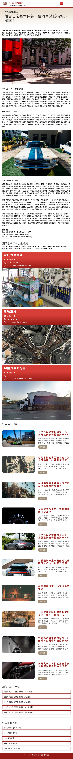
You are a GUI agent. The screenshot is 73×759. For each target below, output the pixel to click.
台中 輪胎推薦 (9, 738)
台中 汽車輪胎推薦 (10, 743)
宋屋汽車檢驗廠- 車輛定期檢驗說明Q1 (16, 234)
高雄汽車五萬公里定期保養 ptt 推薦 (17, 697)
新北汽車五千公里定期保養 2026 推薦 (18, 692)
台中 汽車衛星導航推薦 (12, 748)
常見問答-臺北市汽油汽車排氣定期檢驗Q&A (18, 236)
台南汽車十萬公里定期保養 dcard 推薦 (18, 712)
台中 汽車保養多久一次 (12, 728)
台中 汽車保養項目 (10, 733)
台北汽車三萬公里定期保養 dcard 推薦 (18, 707)
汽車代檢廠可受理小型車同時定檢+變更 (16, 232)
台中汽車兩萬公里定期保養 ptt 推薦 (17, 702)
